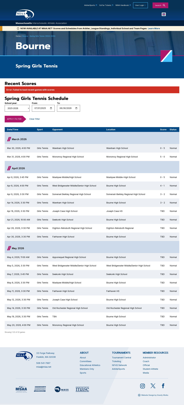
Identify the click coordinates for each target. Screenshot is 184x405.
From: (35, 104)
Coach (146, 362)
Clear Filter (34, 119)
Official (146, 366)
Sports (127, 14)
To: (58, 104)
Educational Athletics (93, 14)
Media (146, 373)
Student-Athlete (150, 369)
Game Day (142, 14)
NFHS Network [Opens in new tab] (119, 366)
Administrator (149, 358)
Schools (114, 14)
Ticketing (116, 362)
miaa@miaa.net (43, 367)
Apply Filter (14, 119)
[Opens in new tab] (21, 390)
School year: (11, 104)
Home (18, 37)
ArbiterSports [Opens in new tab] (89, 5)
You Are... (158, 14)
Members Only (87, 369)
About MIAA (69, 14)
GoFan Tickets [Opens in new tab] (105, 5)
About (83, 358)
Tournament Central (121, 358)
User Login (139, 5)
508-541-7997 (43, 363)
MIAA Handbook (122, 5)
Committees (85, 362)
